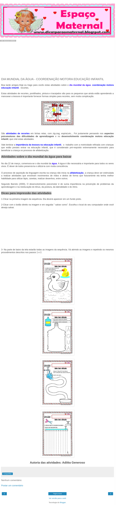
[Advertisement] (57, 59)
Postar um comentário (12, 485)
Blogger (63, 502)
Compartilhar (7, 474)
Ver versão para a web (57, 498)
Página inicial (57, 494)
